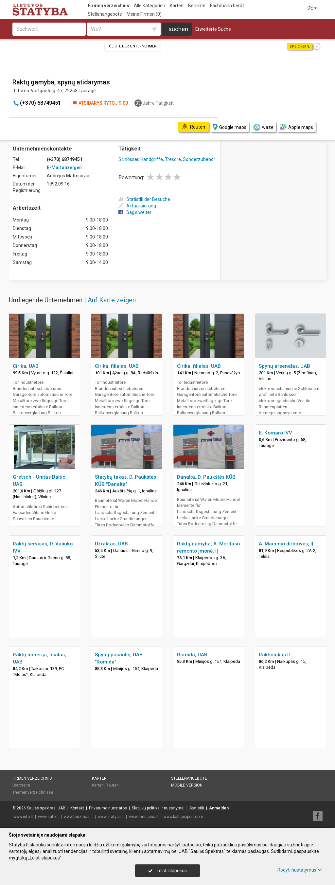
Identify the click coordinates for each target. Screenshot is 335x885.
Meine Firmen (144, 14)
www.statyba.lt (111, 816)
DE (313, 7)
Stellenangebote (105, 14)
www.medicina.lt (144, 816)
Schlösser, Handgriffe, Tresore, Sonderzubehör (166, 159)
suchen (178, 29)
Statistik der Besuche (144, 199)
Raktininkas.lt (274, 655)
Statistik (196, 808)
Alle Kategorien (149, 5)
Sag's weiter (134, 212)
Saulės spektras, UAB (46, 808)
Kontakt (77, 808)
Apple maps (296, 127)
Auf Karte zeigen (112, 300)
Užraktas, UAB (111, 544)
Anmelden (219, 808)
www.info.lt (23, 816)
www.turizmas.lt (78, 816)
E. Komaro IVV (275, 433)
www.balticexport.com (183, 816)
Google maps (229, 127)
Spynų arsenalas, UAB (284, 366)
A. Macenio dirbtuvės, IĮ (286, 544)
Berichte (196, 5)
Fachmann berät (227, 5)
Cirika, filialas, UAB (117, 366)
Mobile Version (187, 785)
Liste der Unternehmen (132, 46)
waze (263, 127)
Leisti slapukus (167, 870)
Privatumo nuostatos (108, 808)
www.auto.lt (48, 816)
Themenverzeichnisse (32, 792)
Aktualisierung (137, 205)
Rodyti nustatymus (299, 870)
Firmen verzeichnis (108, 5)
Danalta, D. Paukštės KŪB (206, 477)
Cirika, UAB (26, 366)
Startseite (21, 785)
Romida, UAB (192, 655)
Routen (112, 785)
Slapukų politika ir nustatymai (158, 808)
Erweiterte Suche (213, 29)
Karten (177, 5)
